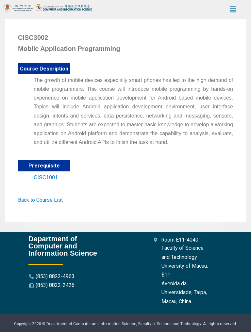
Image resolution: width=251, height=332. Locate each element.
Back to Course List (40, 200)
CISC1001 (46, 177)
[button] (232, 9)
